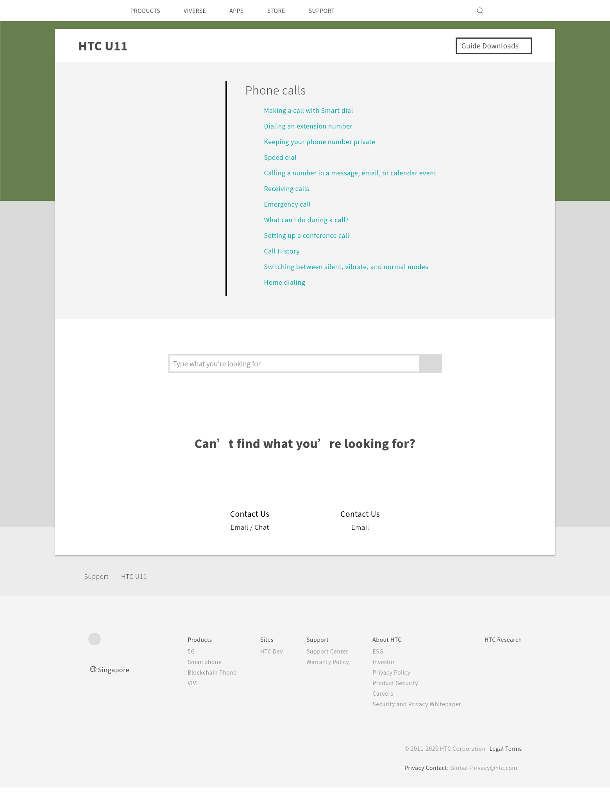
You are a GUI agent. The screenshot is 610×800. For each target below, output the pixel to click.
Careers (372, 705)
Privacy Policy (381, 684)
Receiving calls (288, 188)
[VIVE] (511, 10)
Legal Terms (504, 760)
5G (170, 663)
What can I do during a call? (311, 219)
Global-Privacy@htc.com (482, 780)
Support (98, 588)
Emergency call (290, 203)
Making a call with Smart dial (311, 110)
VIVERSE (201, 10)
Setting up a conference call (311, 235)
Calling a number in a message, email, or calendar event (356, 172)
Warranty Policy (315, 674)
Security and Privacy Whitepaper (409, 716)
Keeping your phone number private (325, 141)
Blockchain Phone (193, 684)
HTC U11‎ (138, 588)
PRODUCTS (148, 10)
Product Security (386, 695)
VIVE (174, 695)
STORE (289, 10)
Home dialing (286, 282)
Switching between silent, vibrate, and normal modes (352, 266)
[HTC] (97, 10)
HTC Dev (256, 663)
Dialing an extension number (312, 125)
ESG (367, 663)
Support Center (315, 663)
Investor (373, 674)
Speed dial (281, 157)
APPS (246, 10)
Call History (283, 250)
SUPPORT (338, 10)
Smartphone (185, 674)
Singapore (115, 682)
